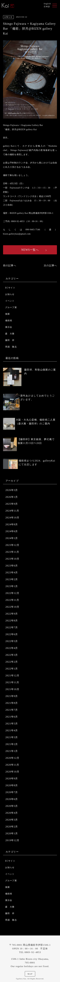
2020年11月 (12, 764)
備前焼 (8, 320)
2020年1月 (12, 833)
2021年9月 (12, 696)
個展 (7, 314)
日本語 (47, 6)
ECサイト (10, 288)
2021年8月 (12, 703)
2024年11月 (12, 510)
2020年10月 (12, 771)
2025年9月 (12, 504)
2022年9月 (12, 613)
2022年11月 (12, 600)
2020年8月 (12, 785)
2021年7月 (12, 710)
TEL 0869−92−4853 (30, 952)
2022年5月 (12, 641)
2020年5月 (12, 806)
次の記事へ (50, 265)
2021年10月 (12, 689)
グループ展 (11, 307)
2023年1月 (12, 586)
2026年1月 (12, 497)
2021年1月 (12, 751)
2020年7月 (12, 792)
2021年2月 (12, 744)
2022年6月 (12, 634)
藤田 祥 (10, 340)
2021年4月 (12, 730)
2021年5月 (12, 723)
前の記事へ (9, 265)
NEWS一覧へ (30, 249)
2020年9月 (12, 778)
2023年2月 (12, 579)
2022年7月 (12, 627)
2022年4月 (12, 648)
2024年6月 (12, 531)
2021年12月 (12, 675)
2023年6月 (12, 565)
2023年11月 (12, 552)
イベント (10, 301)
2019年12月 (12, 840)
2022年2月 (12, 661)
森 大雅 (10, 334)
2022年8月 (12, 620)
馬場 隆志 (11, 347)
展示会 (8, 327)
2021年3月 (12, 737)
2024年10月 (12, 517)
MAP (30, 974)
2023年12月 (12, 545)
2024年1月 (12, 538)
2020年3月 (12, 819)
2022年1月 (12, 668)
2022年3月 (12, 655)
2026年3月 (12, 490)
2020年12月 (12, 758)
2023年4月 (12, 572)
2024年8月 (12, 524)
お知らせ (10, 294)
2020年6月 (12, 799)
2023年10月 (12, 558)
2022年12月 (12, 593)
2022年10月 (12, 607)
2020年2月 (12, 826)
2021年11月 (12, 682)
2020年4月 (12, 813)
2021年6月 (12, 716)
